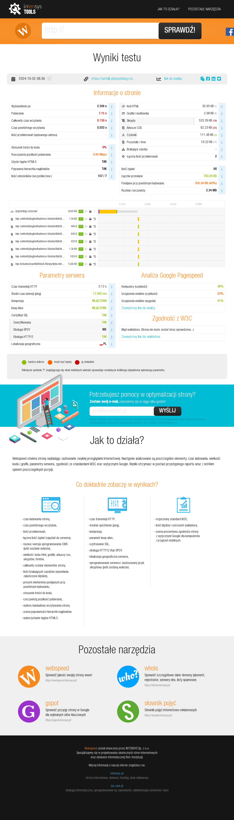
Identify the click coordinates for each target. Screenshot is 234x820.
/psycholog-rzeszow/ (26, 211)
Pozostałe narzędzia (204, 9)
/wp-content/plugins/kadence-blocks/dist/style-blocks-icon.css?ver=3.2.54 (55, 241)
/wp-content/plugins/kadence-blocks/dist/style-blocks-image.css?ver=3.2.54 (56, 256)
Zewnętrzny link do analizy (138, 308)
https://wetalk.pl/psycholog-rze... (113, 79)
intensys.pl (117, 773)
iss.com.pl (117, 786)
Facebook (230, 32)
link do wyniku (173, 79)
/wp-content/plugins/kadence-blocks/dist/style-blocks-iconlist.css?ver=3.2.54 (57, 234)
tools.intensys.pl (25, 8)
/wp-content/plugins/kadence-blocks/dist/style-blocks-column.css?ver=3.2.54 (57, 226)
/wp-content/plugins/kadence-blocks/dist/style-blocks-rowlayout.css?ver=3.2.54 (58, 219)
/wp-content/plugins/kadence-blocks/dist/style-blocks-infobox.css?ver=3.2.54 (57, 249)
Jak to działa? (168, 9)
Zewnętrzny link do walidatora (140, 337)
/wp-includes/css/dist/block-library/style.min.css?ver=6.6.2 (46, 264)
